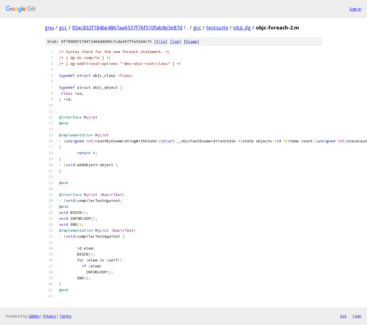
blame (191, 41)
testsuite (217, 27)
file (160, 41)
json (356, 315)
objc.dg (242, 27)
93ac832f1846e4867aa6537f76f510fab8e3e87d (127, 27)
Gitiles (34, 316)
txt (343, 315)
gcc (63, 27)
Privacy (49, 316)
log (175, 41)
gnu (49, 27)
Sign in (355, 9)
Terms (65, 316)
